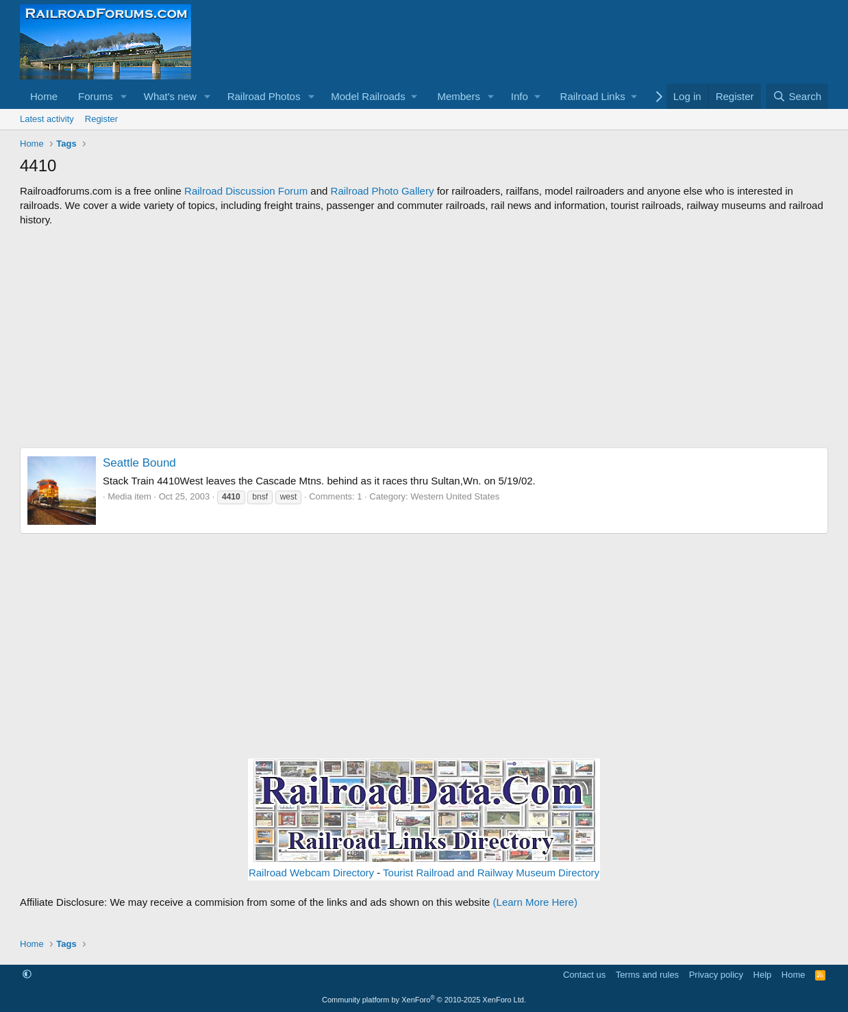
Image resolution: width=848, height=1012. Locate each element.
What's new (170, 96)
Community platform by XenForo (424, 1000)
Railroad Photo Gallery (382, 191)
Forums (95, 96)
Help (762, 975)
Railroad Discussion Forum (246, 191)
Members (458, 96)
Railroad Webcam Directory (311, 872)
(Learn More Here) (535, 902)
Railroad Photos (264, 96)
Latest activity (47, 119)
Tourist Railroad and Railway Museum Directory (491, 872)
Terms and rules (647, 975)
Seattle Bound (139, 462)
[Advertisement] (424, 337)
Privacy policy (716, 975)
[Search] (797, 96)
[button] (124, 96)
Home (44, 96)
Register (101, 119)
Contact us (584, 975)
